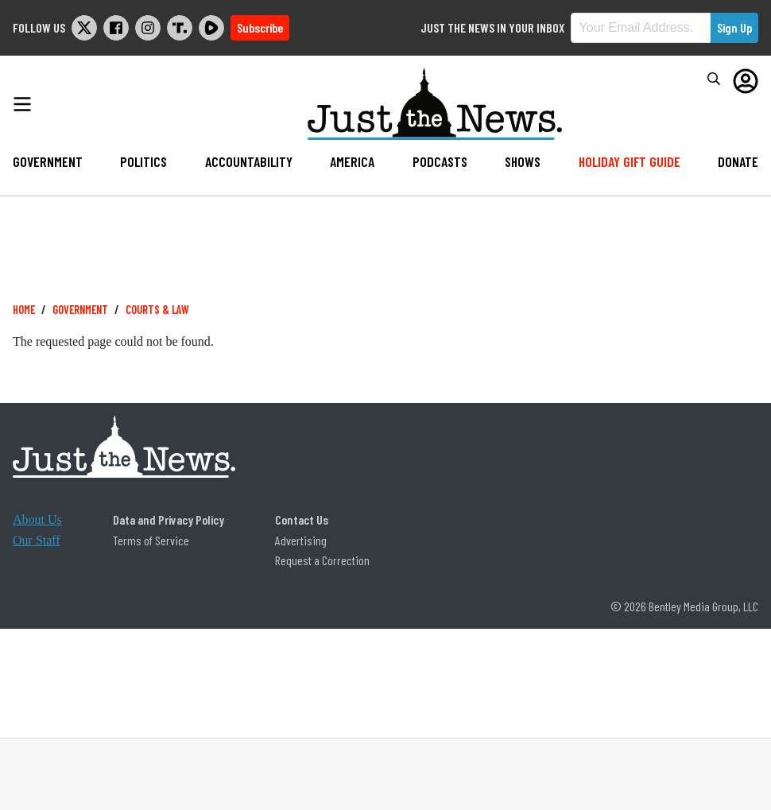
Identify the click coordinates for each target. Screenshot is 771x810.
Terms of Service (151, 540)
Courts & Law (157, 309)
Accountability (249, 161)
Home (24, 309)
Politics (143, 161)
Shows (522, 161)
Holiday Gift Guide (629, 161)
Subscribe (260, 27)
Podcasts (440, 161)
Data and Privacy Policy (168, 519)
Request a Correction (322, 560)
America (352, 161)
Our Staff (36, 540)
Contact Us (301, 519)
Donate (738, 161)
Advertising (301, 540)
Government (48, 161)
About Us (37, 519)
